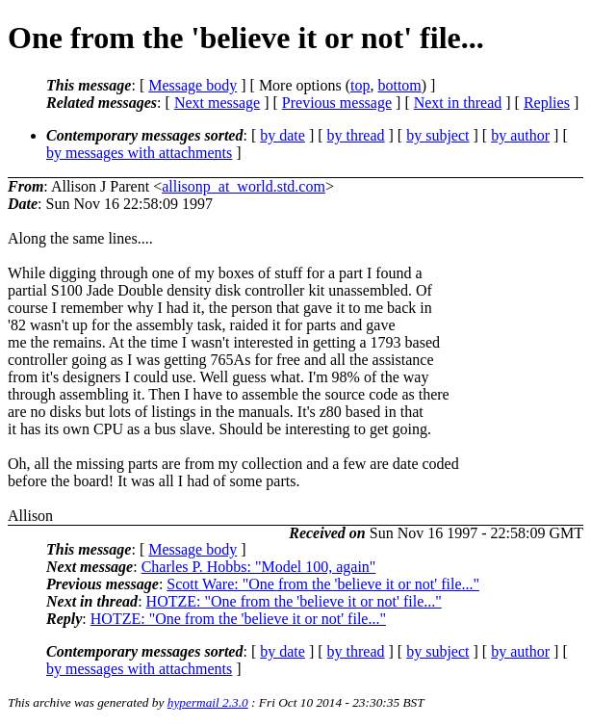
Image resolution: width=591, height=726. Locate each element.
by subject (437, 135)
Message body (192, 85)
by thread (356, 135)
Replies (547, 102)
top (360, 85)
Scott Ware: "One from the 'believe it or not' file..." (323, 584)
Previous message (337, 102)
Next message (217, 102)
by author (520, 135)
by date (282, 135)
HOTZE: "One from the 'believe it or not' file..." (294, 601)
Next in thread (458, 102)
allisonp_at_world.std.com (243, 186)
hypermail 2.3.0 (207, 702)
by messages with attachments (139, 152)
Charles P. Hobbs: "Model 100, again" (258, 566)
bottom (399, 85)
